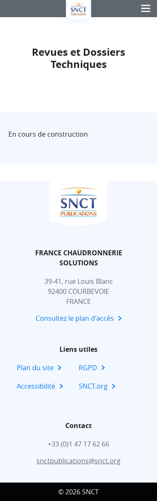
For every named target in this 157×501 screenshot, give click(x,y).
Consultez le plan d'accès (75, 318)
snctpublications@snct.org (78, 460)
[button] (146, 8)
